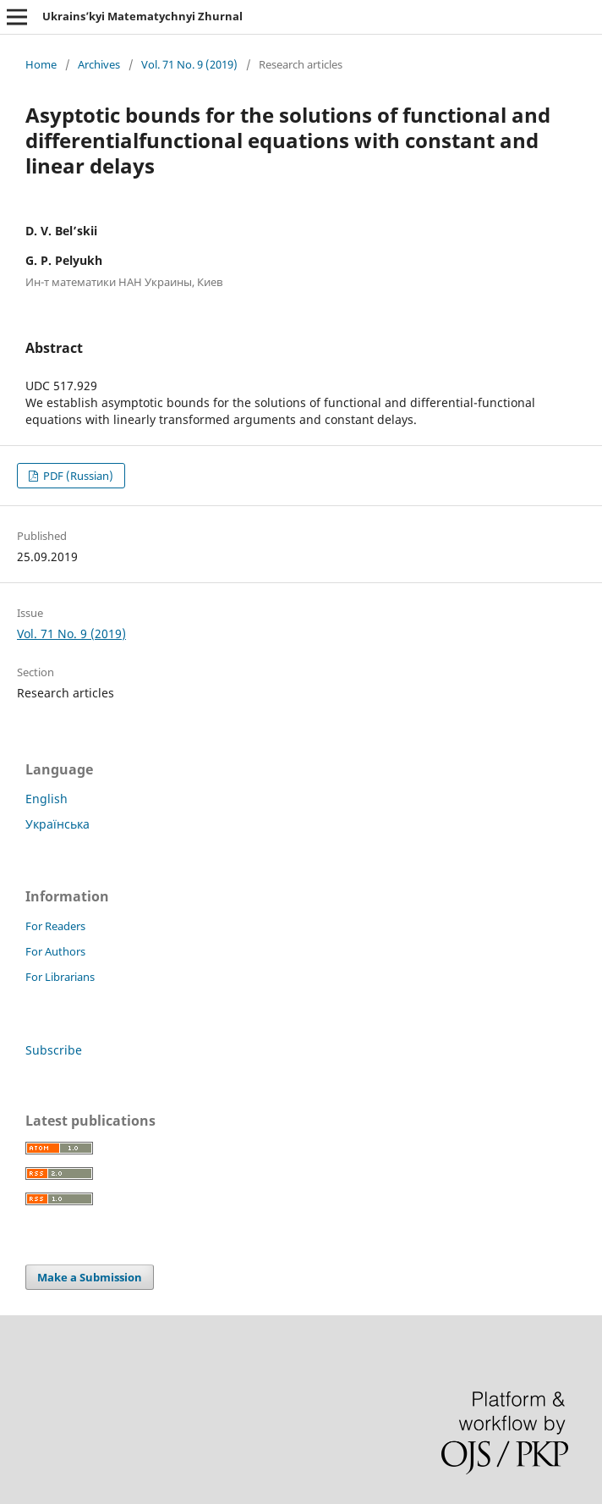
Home (41, 64)
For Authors (55, 951)
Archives (99, 64)
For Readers (55, 926)
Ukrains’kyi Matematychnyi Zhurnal (142, 16)
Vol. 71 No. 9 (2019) (189, 64)
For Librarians (60, 976)
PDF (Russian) (77, 475)
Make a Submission (89, 1277)
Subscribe (53, 1050)
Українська (57, 824)
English (46, 799)
